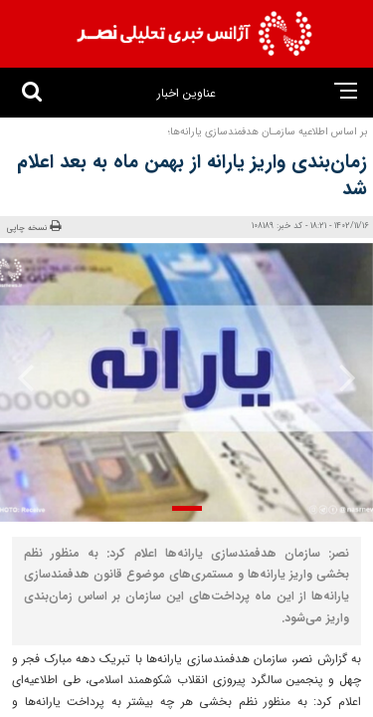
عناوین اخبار (186, 93)
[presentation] (341, 377)
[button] (187, 508)
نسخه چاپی (34, 227)
